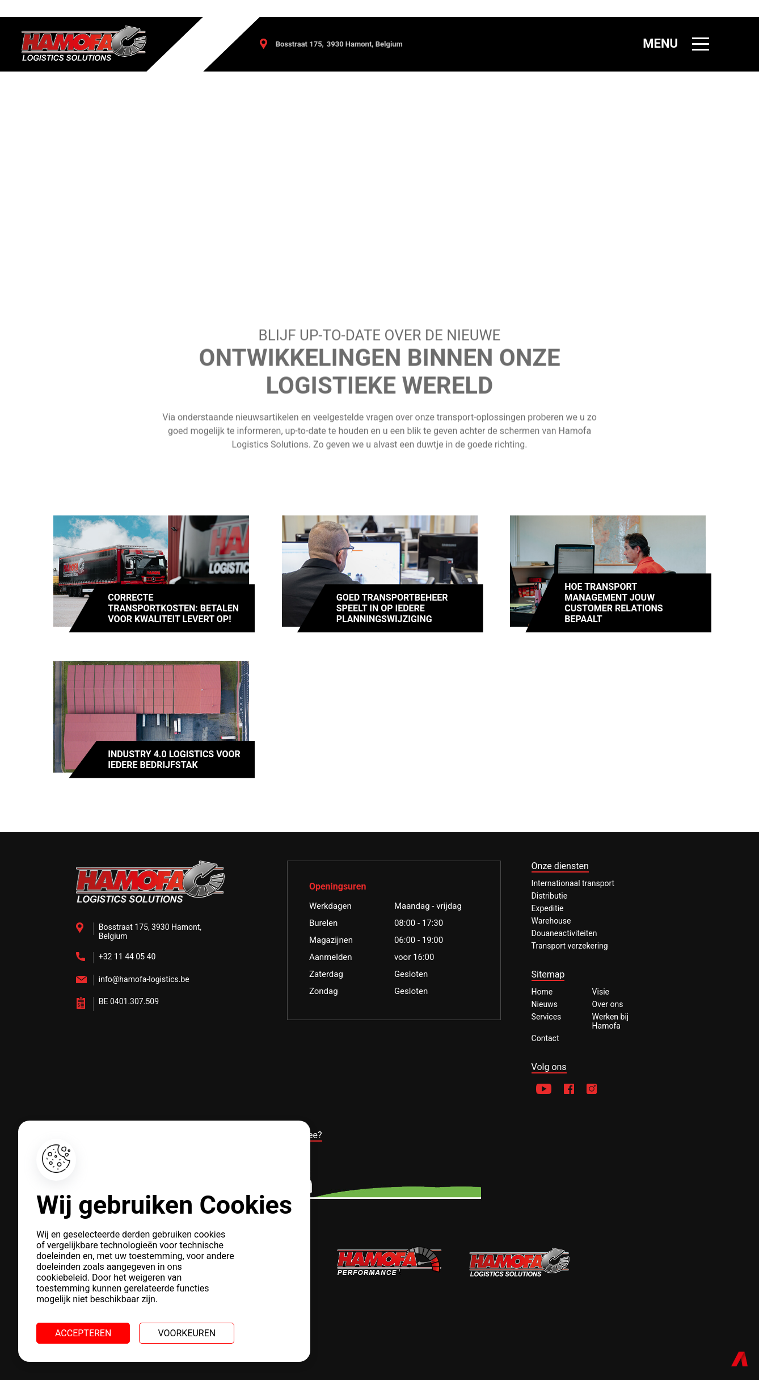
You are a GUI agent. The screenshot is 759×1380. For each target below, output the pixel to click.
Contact (545, 1038)
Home (542, 991)
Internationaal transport (573, 883)
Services (547, 1016)
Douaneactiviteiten (564, 933)
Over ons (607, 1004)
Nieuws (545, 1004)
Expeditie (548, 908)
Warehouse (551, 920)
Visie (600, 991)
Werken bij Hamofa (610, 1021)
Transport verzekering (570, 945)
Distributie (550, 895)
